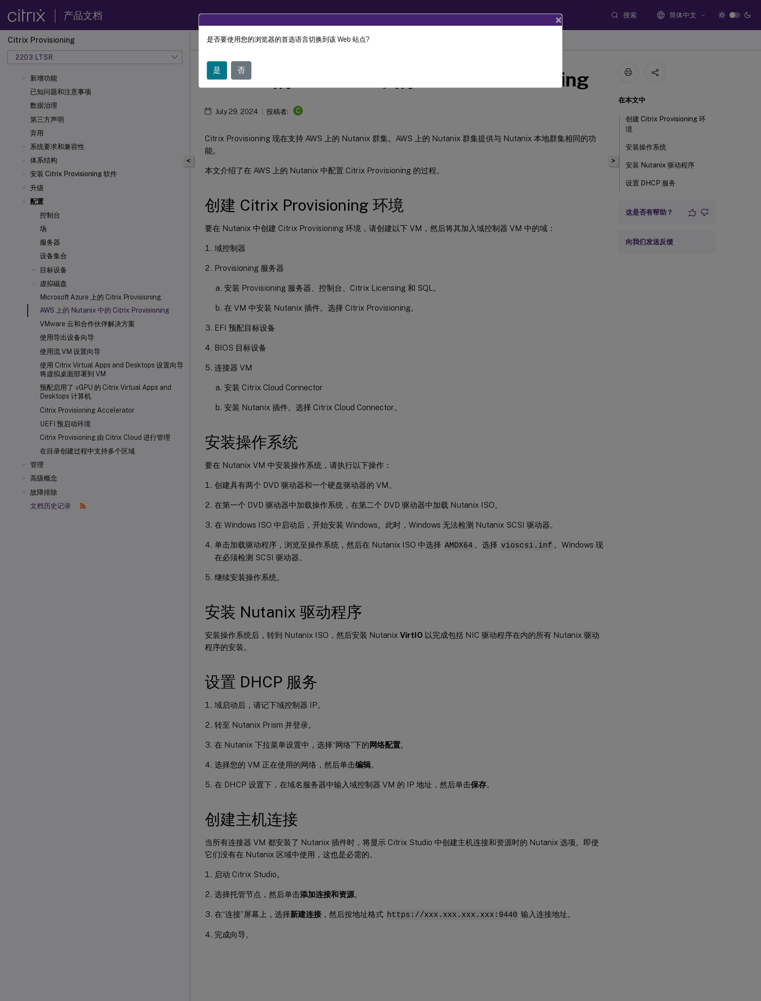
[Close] (558, 19)
